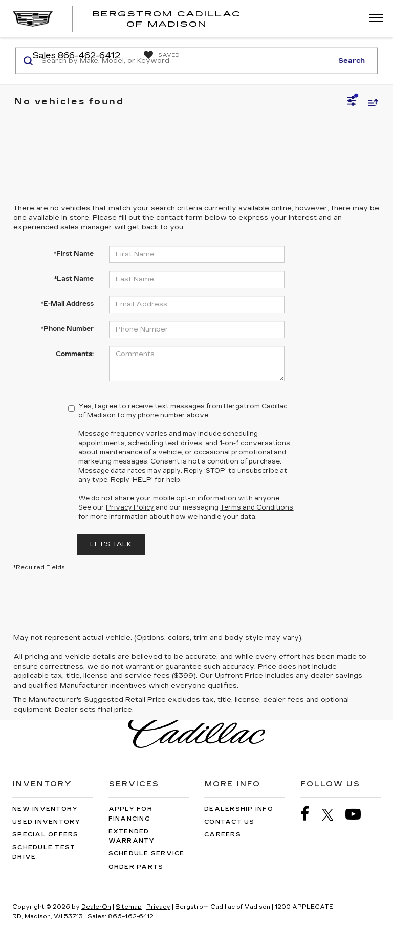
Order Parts (136, 867)
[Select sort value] (370, 102)
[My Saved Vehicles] (159, 55)
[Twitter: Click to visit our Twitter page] (333, 814)
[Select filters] (351, 102)
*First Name (74, 253)
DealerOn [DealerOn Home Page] (96, 906)
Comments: (75, 354)
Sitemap (129, 906)
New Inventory (45, 809)
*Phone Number (67, 329)
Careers (222, 834)
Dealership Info (238, 809)
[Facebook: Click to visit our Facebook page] (310, 814)
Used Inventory (46, 822)
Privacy (158, 906)
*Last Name (74, 278)
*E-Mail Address (67, 303)
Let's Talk (111, 544)
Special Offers (45, 834)
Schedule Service (146, 853)
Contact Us (229, 822)
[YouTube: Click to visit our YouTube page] (358, 814)
